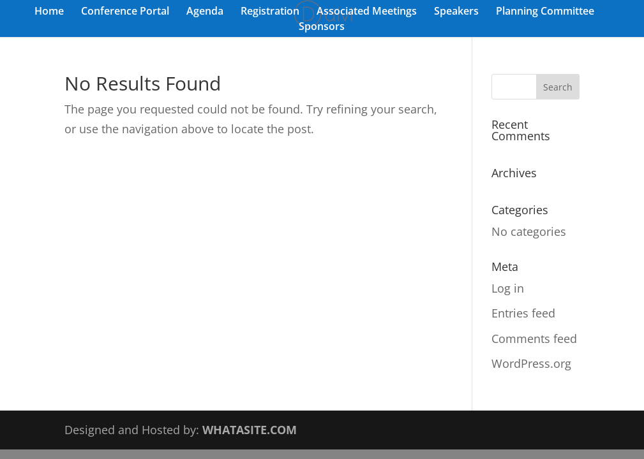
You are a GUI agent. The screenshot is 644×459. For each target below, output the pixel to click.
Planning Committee (545, 12)
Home (49, 12)
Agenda (204, 12)
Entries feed (523, 313)
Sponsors (322, 27)
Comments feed (534, 338)
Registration (270, 12)
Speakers (456, 12)
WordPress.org (531, 363)
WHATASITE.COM (249, 429)
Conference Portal (125, 12)
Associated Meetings (367, 12)
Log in (507, 288)
